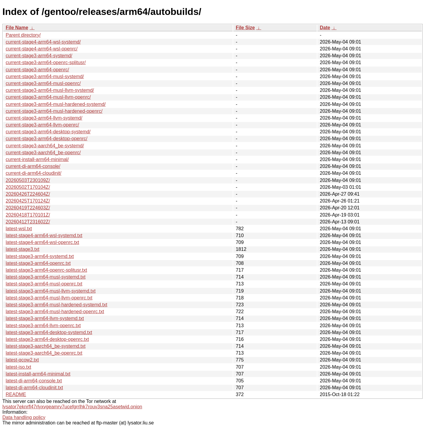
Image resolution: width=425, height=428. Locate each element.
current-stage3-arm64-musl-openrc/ (43, 83)
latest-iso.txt (18, 367)
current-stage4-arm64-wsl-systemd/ (43, 41)
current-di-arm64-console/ (33, 166)
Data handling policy (23, 417)
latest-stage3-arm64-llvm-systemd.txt (45, 318)
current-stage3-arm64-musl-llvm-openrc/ (48, 97)
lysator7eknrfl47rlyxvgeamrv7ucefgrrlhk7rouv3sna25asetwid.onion (72, 406)
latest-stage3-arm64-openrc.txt (38, 263)
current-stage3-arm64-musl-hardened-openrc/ (54, 111)
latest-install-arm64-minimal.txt (38, 373)
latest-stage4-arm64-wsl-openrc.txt (42, 242)
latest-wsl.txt (19, 228)
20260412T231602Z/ (28, 221)
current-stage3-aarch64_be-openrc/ (43, 152)
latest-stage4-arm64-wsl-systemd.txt (44, 235)
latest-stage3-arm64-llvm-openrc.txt (43, 325)
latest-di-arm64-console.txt (34, 380)
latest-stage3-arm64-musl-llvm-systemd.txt (50, 290)
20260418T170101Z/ (28, 214)
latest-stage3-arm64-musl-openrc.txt (44, 283)
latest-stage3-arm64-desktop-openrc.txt (47, 339)
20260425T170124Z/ (28, 200)
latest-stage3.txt (22, 249)
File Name (17, 27)
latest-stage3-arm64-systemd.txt (40, 256)
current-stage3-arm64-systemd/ (39, 55)
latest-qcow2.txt (22, 359)
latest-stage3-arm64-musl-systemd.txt (46, 276)
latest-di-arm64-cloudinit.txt (34, 387)
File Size (245, 27)
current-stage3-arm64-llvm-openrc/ (42, 124)
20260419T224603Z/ (28, 207)
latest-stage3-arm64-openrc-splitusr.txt (46, 270)
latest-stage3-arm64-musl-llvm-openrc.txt (49, 297)
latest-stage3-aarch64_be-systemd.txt (46, 346)
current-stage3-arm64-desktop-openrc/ (46, 138)
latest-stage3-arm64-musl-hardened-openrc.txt (55, 311)
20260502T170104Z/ (28, 187)
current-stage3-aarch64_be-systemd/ (45, 145)
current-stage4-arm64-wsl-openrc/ (42, 48)
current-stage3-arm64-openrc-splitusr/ (46, 62)
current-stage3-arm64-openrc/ (37, 69)
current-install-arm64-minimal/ (37, 159)
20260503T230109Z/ (28, 180)
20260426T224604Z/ (28, 194)
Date (325, 27)
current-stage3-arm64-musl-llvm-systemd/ (50, 90)
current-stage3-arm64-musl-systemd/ (45, 76)
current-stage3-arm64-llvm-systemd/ (44, 117)
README (16, 394)
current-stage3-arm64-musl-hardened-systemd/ (56, 104)
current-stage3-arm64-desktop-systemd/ (48, 131)
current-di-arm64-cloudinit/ (33, 173)
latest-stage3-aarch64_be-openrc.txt (44, 353)
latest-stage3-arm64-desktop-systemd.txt (49, 332)
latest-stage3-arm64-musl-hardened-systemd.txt (56, 304)
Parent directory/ (23, 35)
